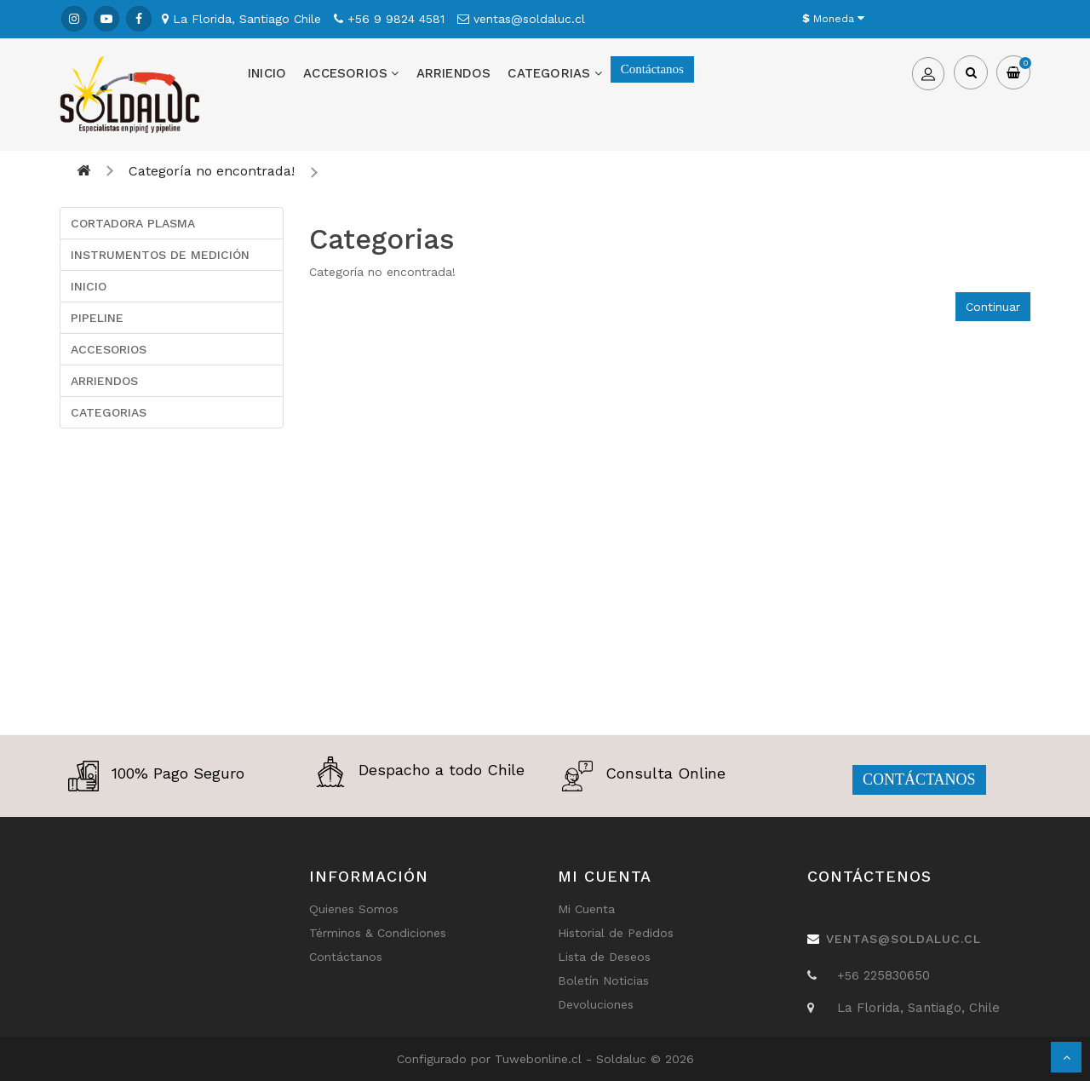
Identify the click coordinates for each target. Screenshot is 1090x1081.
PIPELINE (97, 318)
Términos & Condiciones (377, 933)
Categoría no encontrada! (212, 171)
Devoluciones (596, 1004)
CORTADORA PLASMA (133, 223)
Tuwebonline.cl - (545, 1059)
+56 (850, 975)
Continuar (993, 306)
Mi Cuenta (586, 909)
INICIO (267, 73)
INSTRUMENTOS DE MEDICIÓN (160, 255)
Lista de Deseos (604, 956)
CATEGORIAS (554, 73)
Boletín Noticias (603, 980)
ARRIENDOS (453, 73)
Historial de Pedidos (616, 933)
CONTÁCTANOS (919, 779)
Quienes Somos (354, 909)
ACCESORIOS (351, 73)
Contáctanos (652, 69)
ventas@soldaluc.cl (903, 939)
